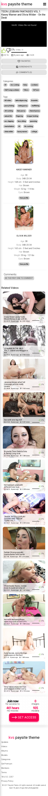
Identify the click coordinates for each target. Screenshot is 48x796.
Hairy (25, 85)
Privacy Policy (7, 781)
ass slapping (8, 121)
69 (5, 85)
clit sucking (8, 111)
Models (4, 755)
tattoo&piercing (21, 100)
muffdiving (35, 106)
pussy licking (9, 106)
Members (5, 768)
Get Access (27, 717)
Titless (26, 90)
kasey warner (22, 132)
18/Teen (36, 90)
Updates (4, 742)
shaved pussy (34, 111)
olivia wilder (8, 132)
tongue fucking (32, 116)
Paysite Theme (16, 4)
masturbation (9, 126)
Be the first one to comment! (19, 278)
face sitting (22, 121)
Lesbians (34, 85)
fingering (19, 116)
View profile (24, 264)
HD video (7, 100)
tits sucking (28, 126)
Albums (4, 751)
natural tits (8, 116)
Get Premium (6, 764)
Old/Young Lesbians (11, 90)
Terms (4, 772)
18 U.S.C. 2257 (7, 777)
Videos (4, 746)
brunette (34, 100)
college (34, 132)
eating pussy (22, 106)
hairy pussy (21, 111)
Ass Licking (14, 85)
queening (33, 121)
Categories (5, 759)
